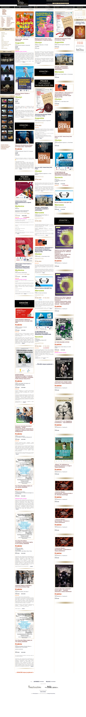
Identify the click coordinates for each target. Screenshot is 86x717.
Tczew (10, 133)
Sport (2, 23)
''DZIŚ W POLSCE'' (80, 7)
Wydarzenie (55, 3)
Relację (61, 3)
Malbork (4, 128)
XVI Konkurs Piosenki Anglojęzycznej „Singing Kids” (80, 23)
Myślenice (4, 11)
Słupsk (4, 133)
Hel (10, 118)
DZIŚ (20, 7)
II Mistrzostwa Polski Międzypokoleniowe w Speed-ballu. (23, 202)
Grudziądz (4, 118)
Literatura (3, 20)
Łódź (10, 123)
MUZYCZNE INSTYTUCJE (5, 41)
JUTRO (36, 7)
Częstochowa (10, 107)
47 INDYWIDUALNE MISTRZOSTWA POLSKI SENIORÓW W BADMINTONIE (43, 333)
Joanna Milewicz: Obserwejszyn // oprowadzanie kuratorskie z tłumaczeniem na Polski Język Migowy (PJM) (44, 249)
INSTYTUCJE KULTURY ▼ (5, 7)
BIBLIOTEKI (3, 32)
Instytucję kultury (66, 3)
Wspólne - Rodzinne (10, 22)
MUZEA (2, 40)
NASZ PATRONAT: (80, 19)
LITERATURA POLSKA (5, 147)
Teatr (2, 26)
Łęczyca (4, 123)
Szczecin (4, 13)
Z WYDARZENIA (51, 681)
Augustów (4, 10)
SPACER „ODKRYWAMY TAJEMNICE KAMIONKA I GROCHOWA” (42, 209)
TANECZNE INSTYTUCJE (5, 45)
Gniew (10, 113)
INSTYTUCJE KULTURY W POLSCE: (7, 29)
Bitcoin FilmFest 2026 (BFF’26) (43, 288)
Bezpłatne (9, 20)
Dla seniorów (9, 23)
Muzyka (2, 21)
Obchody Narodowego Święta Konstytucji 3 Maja (43, 115)
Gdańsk (4, 113)
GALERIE (2, 35)
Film (2, 17)
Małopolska (10, 102)
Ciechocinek (4, 107)
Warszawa (4, 14)
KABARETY (3, 36)
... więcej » (22, 117)
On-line (8, 26)
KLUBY (2, 39)
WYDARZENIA (39, 681)
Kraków (3, 9)
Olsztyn (3, 12)
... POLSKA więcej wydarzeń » (44, 364)
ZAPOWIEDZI (57, 7)
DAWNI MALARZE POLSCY (5, 146)
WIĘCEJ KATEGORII (4, 48)
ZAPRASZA (49, 0)
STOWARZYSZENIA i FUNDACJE (6, 44)
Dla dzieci (8, 21)
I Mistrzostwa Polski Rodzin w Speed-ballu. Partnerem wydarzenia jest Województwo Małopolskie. (23, 265)
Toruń (4, 139)
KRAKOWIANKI (3, 148)
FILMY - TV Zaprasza (7, 51)
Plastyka (3, 22)
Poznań (10, 128)
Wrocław (10, 139)
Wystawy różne (10, 17)
